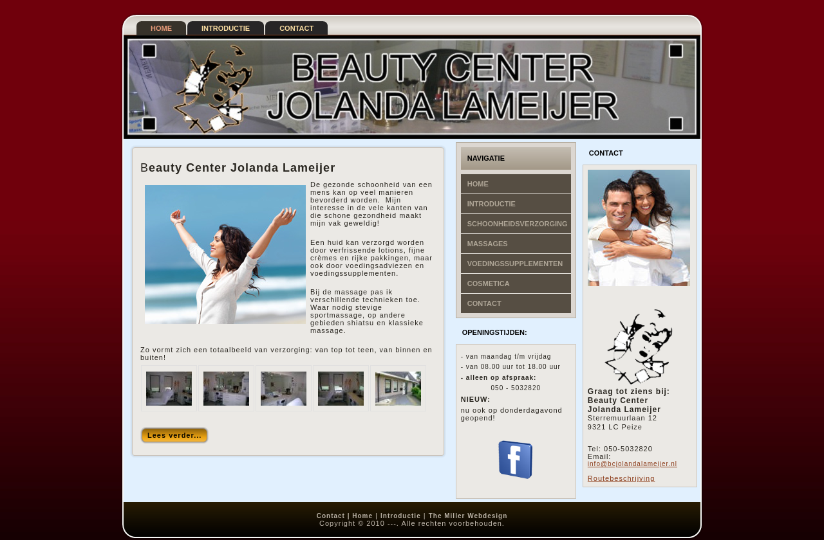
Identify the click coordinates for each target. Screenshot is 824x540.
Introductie (400, 515)
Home (362, 515)
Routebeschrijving (621, 478)
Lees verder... (174, 435)
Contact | (335, 515)
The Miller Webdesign (468, 515)
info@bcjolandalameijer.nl (632, 463)
